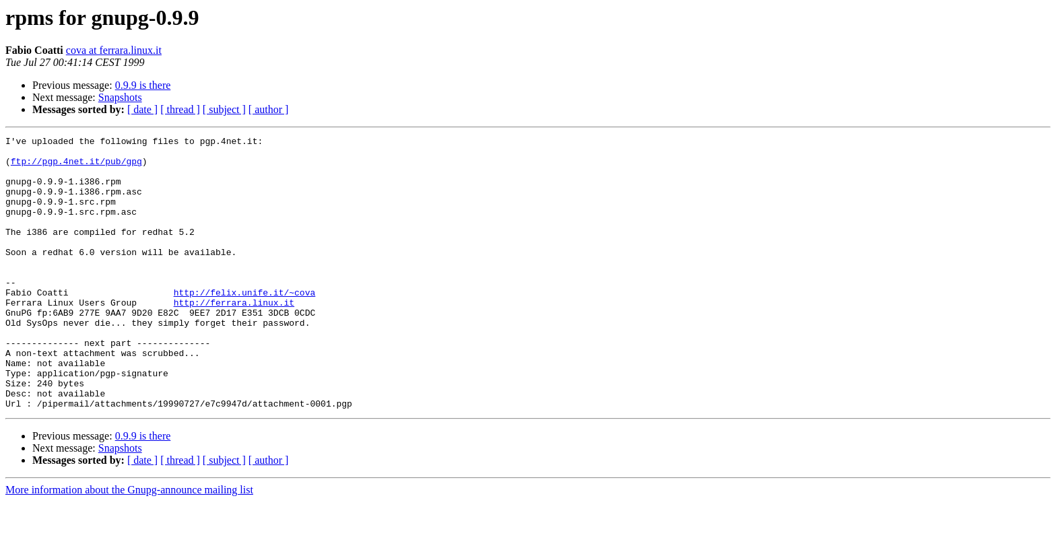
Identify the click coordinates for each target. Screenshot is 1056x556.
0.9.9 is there (143, 85)
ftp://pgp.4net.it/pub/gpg (76, 167)
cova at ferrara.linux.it (114, 50)
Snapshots (120, 97)
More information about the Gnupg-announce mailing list (129, 544)
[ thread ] (180, 109)
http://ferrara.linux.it (234, 337)
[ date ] (142, 109)
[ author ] (269, 109)
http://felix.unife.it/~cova (245, 324)
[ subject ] (224, 109)
